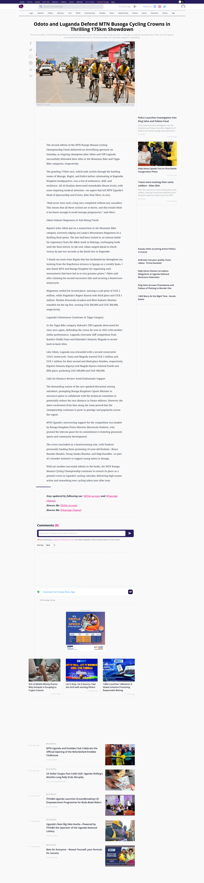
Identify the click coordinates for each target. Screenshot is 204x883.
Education (154, 13)
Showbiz (102, 13)
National (40, 13)
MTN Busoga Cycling (47, 600)
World (78, 13)
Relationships (123, 13)
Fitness (165, 13)
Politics (50, 13)
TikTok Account (68, 505)
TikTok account (91, 496)
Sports (144, 13)
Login (31, 13)
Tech (70, 13)
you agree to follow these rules (63, 540)
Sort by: (40, 545)
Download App (124, 6)
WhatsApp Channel (70, 510)
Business (60, 13)
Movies (135, 13)
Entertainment (90, 13)
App (173, 13)
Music (112, 13)
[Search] (41, 6)
